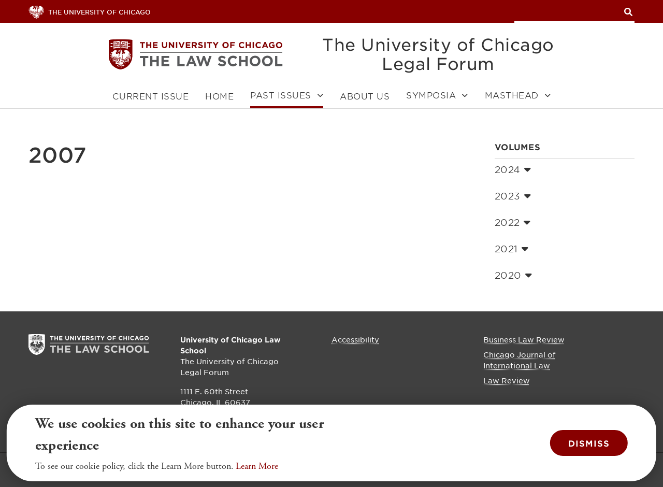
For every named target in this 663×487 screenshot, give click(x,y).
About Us (365, 96)
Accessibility (355, 339)
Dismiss (589, 445)
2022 (512, 222)
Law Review (506, 380)
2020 (513, 275)
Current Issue (150, 96)
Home (219, 96)
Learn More (257, 469)
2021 (511, 248)
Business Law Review (524, 339)
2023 (513, 196)
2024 (513, 169)
